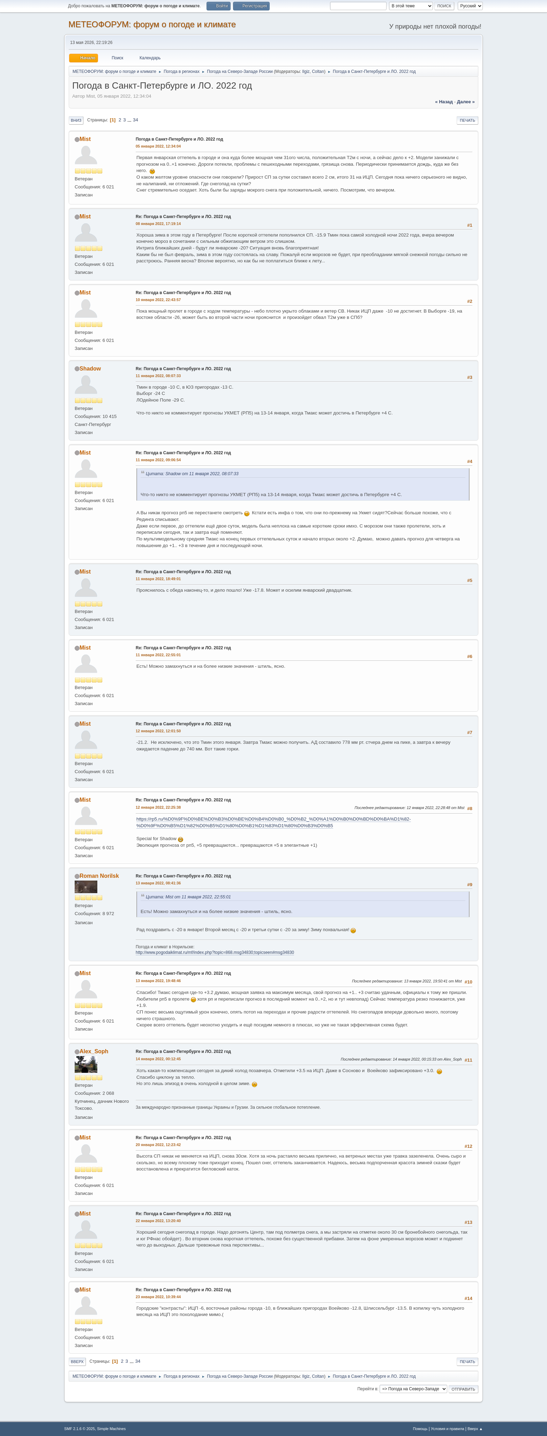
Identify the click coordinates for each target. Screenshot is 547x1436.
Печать (467, 120)
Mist (85, 139)
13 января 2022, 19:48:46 (158, 981)
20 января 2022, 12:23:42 (158, 1145)
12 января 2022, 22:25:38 (158, 807)
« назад (444, 101)
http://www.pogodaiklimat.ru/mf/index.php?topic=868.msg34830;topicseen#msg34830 (215, 952)
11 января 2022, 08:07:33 (158, 376)
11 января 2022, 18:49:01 (158, 579)
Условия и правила (447, 1429)
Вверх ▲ (475, 1429)
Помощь (420, 1429)
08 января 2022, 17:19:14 (158, 224)
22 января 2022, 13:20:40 (158, 1221)
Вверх (77, 1362)
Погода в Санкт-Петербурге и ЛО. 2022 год (179, 139)
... (130, 119)
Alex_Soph (94, 1051)
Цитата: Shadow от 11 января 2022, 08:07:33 (192, 473)
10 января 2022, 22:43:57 (158, 300)
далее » (466, 101)
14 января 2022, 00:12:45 (158, 1059)
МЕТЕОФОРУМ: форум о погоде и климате (152, 24)
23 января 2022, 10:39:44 (158, 1297)
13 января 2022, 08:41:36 (158, 883)
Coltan (318, 71)
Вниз (76, 120)
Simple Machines (111, 1429)
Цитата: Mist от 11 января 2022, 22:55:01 (188, 897)
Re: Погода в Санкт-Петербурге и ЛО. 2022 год (183, 216)
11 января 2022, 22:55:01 (158, 655)
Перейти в (367, 1388)
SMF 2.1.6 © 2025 (79, 1429)
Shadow (90, 369)
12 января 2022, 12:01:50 (158, 731)
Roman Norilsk (99, 876)
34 (135, 119)
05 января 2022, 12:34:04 (158, 146)
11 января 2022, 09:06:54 (158, 460)
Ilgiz (305, 71)
